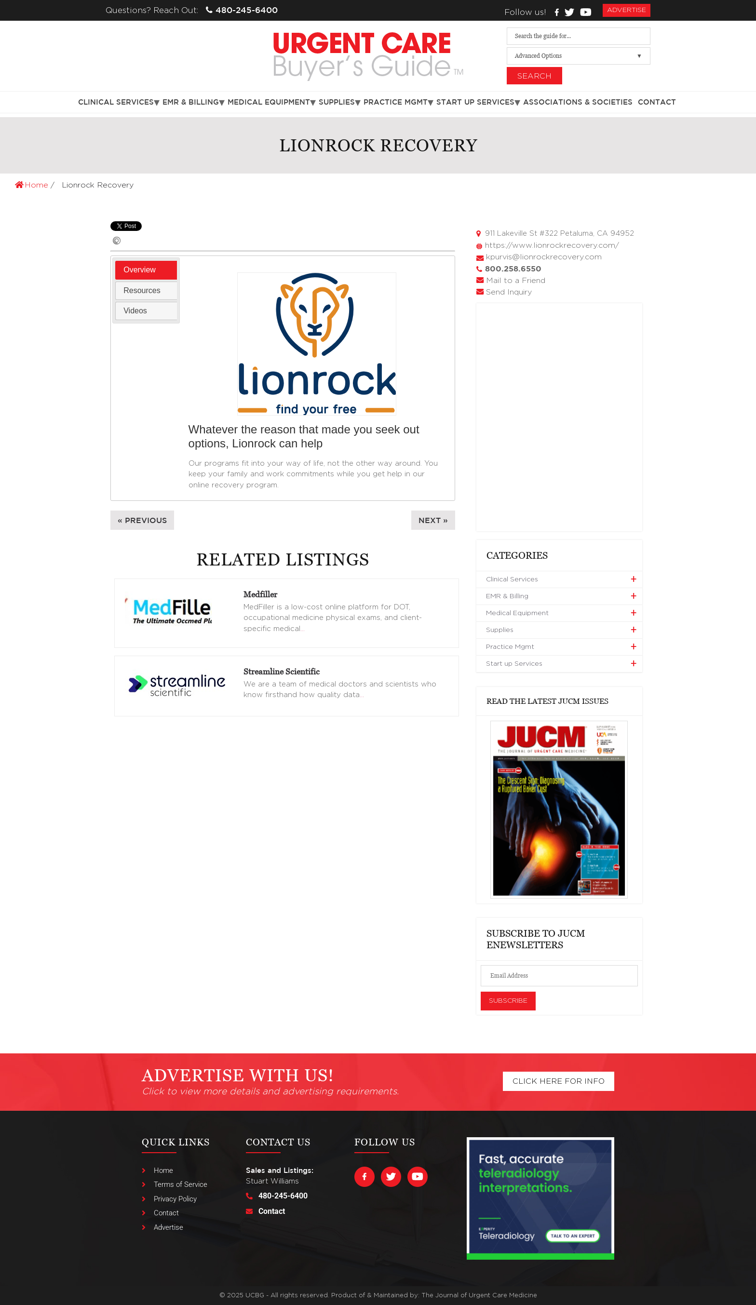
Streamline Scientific (281, 671)
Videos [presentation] (135, 311)
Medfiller (260, 594)
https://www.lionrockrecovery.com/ (552, 245)
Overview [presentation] (139, 270)
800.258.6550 (513, 268)
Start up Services (475, 102)
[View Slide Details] (559, 810)
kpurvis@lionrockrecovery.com (544, 257)
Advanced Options (538, 55)
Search (534, 76)
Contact (657, 102)
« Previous (142, 520)
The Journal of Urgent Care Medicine (479, 1295)
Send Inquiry (509, 292)
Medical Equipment (269, 102)
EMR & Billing (190, 102)
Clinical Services (116, 102)
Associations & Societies (578, 102)
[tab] (146, 270)
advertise (626, 10)
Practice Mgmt (396, 102)
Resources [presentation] (141, 290)
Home (33, 185)
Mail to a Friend (515, 280)
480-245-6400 (242, 9)
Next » (433, 520)
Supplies (337, 102)
